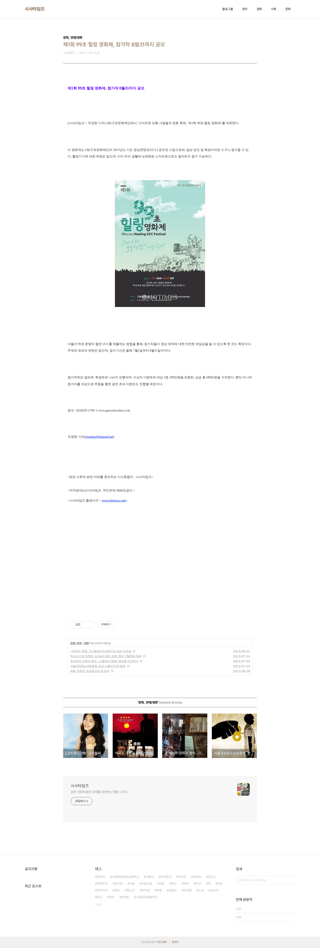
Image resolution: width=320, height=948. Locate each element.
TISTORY (161, 942)
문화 (288, 9)
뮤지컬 (118, 883)
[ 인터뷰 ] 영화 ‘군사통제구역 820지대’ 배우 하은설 (100, 651)
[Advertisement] (160, 570)
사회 (273, 9)
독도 (99, 897)
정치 (244, 9)
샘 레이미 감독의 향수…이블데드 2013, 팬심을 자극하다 (104, 661)
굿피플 (187, 890)
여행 (159, 890)
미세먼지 (165, 877)
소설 (201, 890)
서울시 (150, 877)
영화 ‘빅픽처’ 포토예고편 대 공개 (89, 671)
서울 (132, 883)
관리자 (175, 942)
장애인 (125, 897)
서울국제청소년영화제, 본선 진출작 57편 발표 (98, 666)
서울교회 (147, 883)
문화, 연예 (75, 643)
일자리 (101, 877)
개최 (186, 883)
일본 (117, 890)
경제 (259, 9)
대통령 (197, 877)
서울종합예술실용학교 (125, 877)
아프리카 (102, 890)
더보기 (98, 904)
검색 (290, 880)
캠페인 (173, 890)
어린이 (182, 877)
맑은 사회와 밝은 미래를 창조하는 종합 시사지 (99, 792)
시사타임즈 (35, 9)
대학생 (146, 890)
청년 (174, 883)
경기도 (212, 877)
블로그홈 (227, 9)
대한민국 (102, 883)
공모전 (214, 890)
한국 (198, 883)
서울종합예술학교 (147, 897)
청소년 (131, 890)
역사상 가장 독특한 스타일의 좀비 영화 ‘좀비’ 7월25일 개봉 (105, 656)
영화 (86, 643)
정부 (111, 897)
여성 (162, 883)
